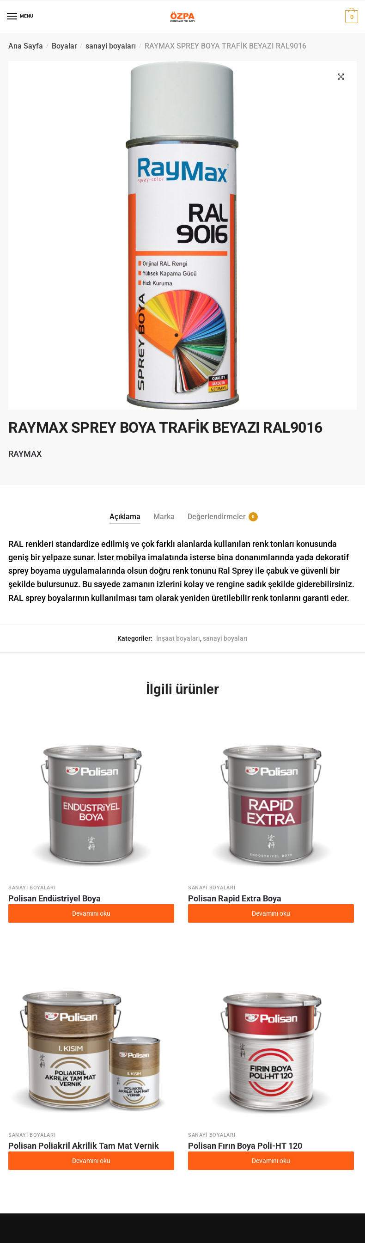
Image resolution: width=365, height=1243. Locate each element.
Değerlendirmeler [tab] (217, 516)
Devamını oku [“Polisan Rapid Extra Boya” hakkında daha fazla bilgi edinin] (271, 913)
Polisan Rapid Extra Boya (234, 898)
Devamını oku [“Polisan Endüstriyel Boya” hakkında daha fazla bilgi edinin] (91, 913)
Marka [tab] (164, 516)
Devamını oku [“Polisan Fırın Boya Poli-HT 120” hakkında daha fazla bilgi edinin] (271, 1160)
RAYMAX (25, 454)
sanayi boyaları (110, 46)
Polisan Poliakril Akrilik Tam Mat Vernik (83, 1146)
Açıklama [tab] (125, 516)
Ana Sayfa (25, 46)
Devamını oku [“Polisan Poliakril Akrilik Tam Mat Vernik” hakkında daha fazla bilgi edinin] (91, 1160)
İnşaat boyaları (178, 638)
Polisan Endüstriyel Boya (54, 898)
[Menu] (12, 16)
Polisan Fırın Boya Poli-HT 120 (245, 1146)
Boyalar (64, 46)
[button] (341, 76)
